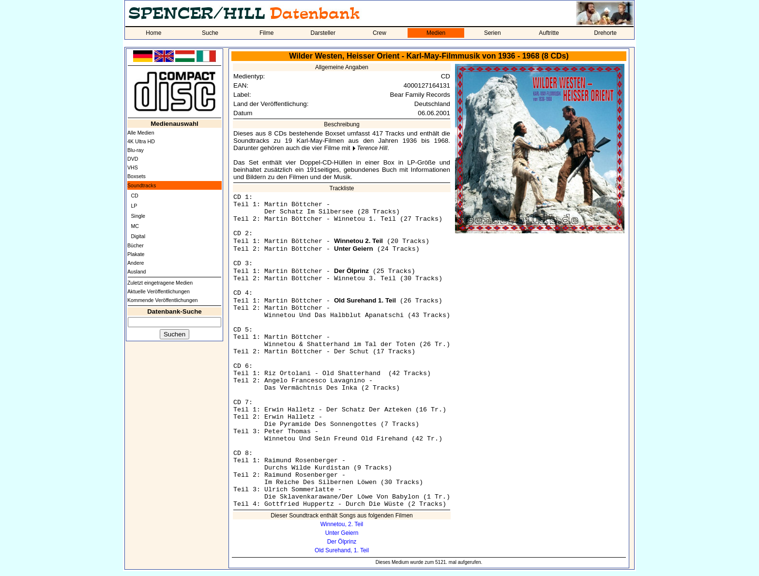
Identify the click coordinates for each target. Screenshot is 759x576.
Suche (210, 33)
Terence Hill (372, 148)
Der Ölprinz (342, 541)
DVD (132, 159)
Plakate (136, 254)
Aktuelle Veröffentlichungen (158, 291)
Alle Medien (140, 133)
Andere (135, 263)
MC (135, 226)
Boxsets (136, 176)
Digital (138, 236)
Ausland (136, 271)
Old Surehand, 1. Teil (342, 550)
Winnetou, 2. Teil (342, 524)
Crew (379, 33)
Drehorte (605, 33)
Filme (266, 33)
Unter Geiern (342, 533)
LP (134, 206)
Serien (492, 33)
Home (153, 33)
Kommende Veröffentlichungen (162, 300)
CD (134, 195)
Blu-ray (135, 150)
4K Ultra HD (141, 141)
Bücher (135, 245)
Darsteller (323, 33)
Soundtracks (141, 185)
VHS (132, 167)
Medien (435, 33)
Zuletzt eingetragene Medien (160, 283)
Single (138, 216)
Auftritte (549, 33)
